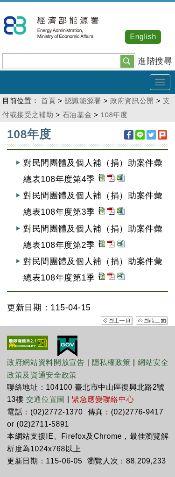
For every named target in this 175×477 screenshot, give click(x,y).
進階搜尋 (155, 61)
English (143, 37)
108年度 (113, 115)
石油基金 (77, 115)
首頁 (48, 101)
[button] (127, 60)
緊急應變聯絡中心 (103, 399)
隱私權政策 (111, 362)
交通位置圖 (45, 399)
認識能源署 (83, 101)
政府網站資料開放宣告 (46, 362)
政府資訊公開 (132, 101)
